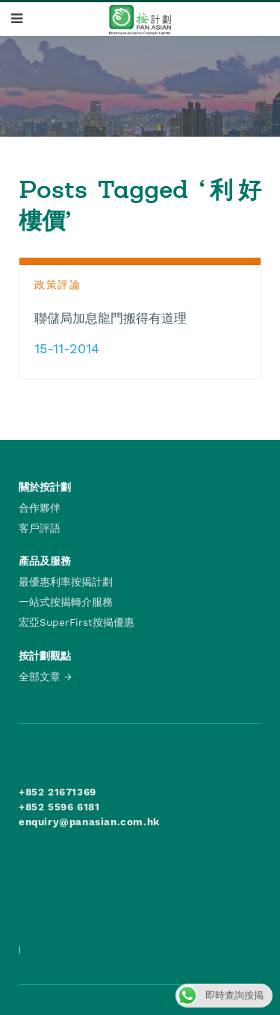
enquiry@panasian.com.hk (89, 822)
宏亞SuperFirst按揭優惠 (76, 622)
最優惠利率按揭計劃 (66, 582)
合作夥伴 (39, 508)
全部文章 (39, 677)
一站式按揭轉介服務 (66, 602)
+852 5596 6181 (59, 807)
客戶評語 (39, 528)
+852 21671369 (57, 792)
